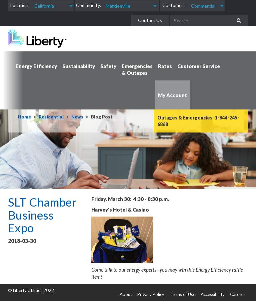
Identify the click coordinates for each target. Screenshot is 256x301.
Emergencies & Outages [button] (137, 69)
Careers (237, 294)
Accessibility (213, 294)
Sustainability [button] (78, 66)
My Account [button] (172, 95)
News (77, 116)
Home (24, 116)
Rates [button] (165, 66)
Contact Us (150, 20)
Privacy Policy (150, 294)
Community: (88, 5)
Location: (20, 5)
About (126, 294)
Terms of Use (182, 294)
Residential (51, 116)
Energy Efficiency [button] (36, 66)
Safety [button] (108, 66)
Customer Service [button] (198, 66)
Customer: (173, 5)
